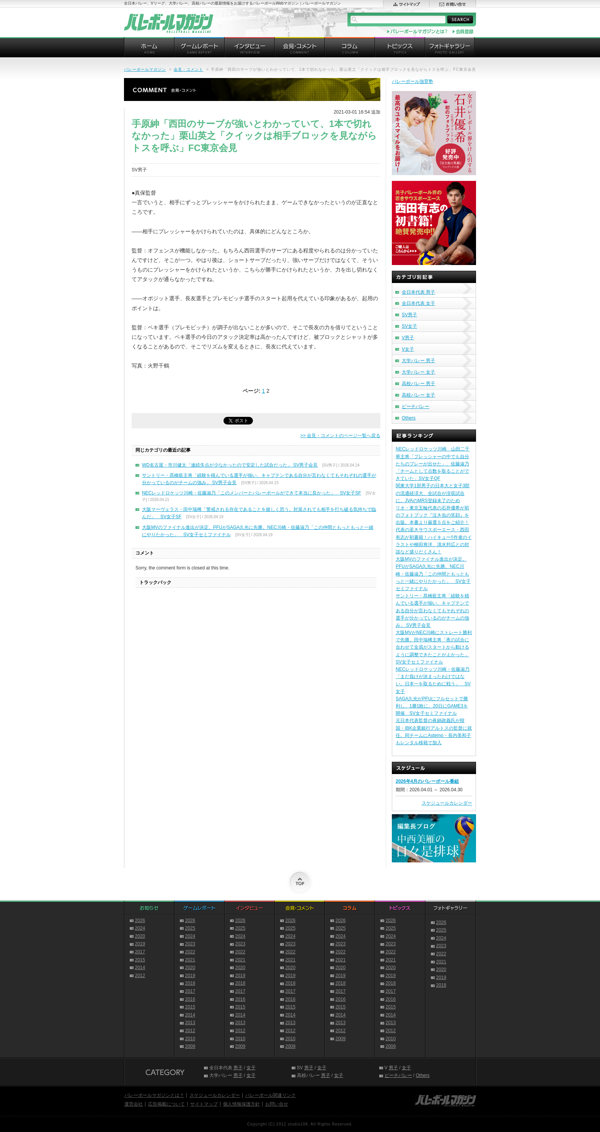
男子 (238, 1067)
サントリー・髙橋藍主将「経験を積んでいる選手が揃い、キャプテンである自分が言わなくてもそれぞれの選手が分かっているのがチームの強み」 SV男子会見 (432, 610)
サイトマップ (204, 1104)
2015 (140, 960)
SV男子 (409, 314)
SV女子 (409, 326)
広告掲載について (166, 1104)
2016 (190, 999)
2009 (190, 1046)
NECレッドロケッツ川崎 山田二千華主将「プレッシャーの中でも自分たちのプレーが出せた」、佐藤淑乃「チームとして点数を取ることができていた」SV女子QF (433, 463)
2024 (140, 928)
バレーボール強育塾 (412, 81)
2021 (190, 960)
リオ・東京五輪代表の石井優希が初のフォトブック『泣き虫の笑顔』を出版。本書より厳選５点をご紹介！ (432, 515)
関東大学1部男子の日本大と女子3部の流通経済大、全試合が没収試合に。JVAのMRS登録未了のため (433, 493)
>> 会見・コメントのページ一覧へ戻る (340, 435)
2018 (190, 983)
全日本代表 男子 (418, 292)
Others (409, 418)
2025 (190, 928)
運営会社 (133, 1104)
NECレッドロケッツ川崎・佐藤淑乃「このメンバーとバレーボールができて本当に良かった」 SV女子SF (251, 493)
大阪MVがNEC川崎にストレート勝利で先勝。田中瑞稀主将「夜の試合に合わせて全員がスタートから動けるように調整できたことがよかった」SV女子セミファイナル (434, 647)
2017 (140, 952)
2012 (140, 975)
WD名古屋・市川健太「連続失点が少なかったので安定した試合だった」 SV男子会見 (230, 465)
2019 (140, 944)
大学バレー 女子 (418, 372)
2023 (190, 944)
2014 (140, 967)
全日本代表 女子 (418, 303)
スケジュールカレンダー (447, 803)
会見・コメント (188, 69)
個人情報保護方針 (241, 1104)
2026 (140, 920)
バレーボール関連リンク (270, 1095)
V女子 (408, 349)
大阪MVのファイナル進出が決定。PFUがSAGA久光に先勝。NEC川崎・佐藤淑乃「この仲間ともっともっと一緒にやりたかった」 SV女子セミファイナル (433, 573)
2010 (190, 1038)
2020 (140, 936)
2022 (190, 952)
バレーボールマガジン (145, 69)
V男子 (408, 337)
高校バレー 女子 (418, 395)
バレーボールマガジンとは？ (154, 1095)
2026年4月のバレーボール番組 (427, 781)
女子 (251, 1067)
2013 (190, 1022)
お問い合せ (276, 1104)
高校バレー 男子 (418, 383)
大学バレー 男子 (418, 360)
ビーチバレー (415, 406)
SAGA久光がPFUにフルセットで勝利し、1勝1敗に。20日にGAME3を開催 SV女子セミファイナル (432, 706)
